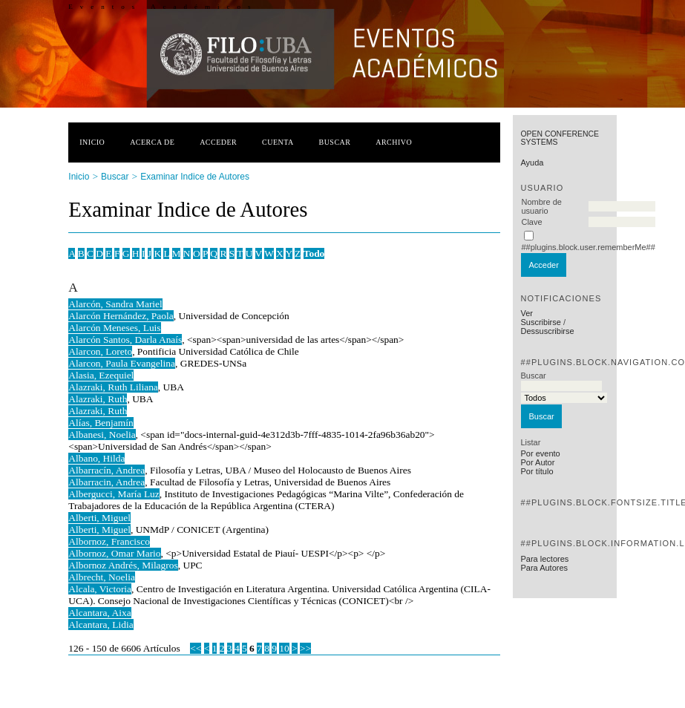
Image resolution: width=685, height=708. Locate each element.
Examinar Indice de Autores (194, 176)
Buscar (335, 142)
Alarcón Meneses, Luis (114, 327)
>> (305, 648)
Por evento (540, 453)
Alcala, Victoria (99, 588)
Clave (531, 221)
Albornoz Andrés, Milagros (122, 565)
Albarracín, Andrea (106, 470)
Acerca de (152, 142)
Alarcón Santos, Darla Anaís (125, 339)
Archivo (394, 142)
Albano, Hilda (96, 458)
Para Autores (544, 567)
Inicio (92, 142)
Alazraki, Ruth (97, 398)
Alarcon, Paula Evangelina (121, 363)
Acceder (218, 142)
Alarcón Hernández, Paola (120, 315)
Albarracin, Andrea (106, 482)
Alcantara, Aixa (99, 612)
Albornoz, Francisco (109, 541)
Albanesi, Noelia (101, 434)
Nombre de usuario (541, 206)
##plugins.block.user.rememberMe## (588, 247)
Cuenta (278, 142)
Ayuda (531, 162)
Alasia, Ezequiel (101, 375)
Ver (526, 313)
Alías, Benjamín (100, 422)
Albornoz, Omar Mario (114, 553)
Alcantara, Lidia (100, 624)
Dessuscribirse (547, 331)
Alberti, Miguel (99, 517)
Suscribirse (540, 322)
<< (195, 648)
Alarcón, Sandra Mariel (115, 303)
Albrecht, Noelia (101, 577)
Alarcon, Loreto (100, 351)
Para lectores (544, 558)
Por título (536, 471)
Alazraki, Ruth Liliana (113, 387)
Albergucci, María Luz (114, 493)
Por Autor (537, 462)
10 (284, 648)
